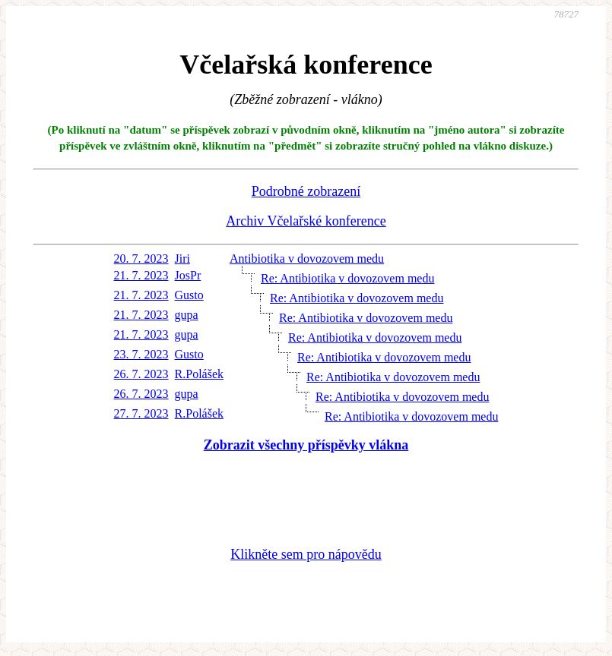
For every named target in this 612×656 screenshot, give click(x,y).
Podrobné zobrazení (306, 191)
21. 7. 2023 (141, 275)
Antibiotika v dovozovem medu (307, 258)
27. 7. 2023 (141, 413)
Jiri (182, 258)
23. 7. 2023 (141, 354)
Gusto (189, 295)
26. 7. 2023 (141, 373)
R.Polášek (199, 373)
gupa (186, 314)
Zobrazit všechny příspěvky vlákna (306, 445)
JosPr (188, 275)
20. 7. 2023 (141, 258)
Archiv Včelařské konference (306, 221)
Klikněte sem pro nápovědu (305, 554)
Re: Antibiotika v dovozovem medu (347, 278)
